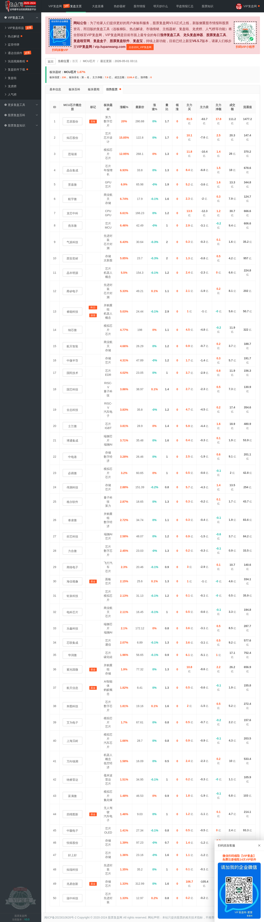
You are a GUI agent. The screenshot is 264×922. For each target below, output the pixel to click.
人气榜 (10, 94)
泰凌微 (72, 520)
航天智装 (72, 346)
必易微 (72, 473)
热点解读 (13, 36)
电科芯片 (72, 612)
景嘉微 (72, 184)
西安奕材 (72, 258)
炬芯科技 (72, 536)
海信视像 (72, 581)
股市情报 (139, 6)
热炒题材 (119, 6)
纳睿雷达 (72, 779)
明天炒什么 (160, 6)
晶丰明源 (72, 273)
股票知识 (207, 6)
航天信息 (72, 688)
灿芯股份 (72, 137)
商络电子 (72, 567)
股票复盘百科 (21, 115)
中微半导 (72, 360)
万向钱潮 (72, 761)
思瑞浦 (72, 154)
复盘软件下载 (16, 69)
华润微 (72, 655)
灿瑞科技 (72, 869)
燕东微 (72, 225)
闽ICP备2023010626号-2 (60, 917)
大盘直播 (98, 6)
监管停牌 (11, 44)
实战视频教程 (16, 61)
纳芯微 (72, 330)
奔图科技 (72, 706)
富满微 (72, 796)
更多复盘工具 (21, 105)
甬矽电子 (72, 291)
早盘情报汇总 (184, 6)
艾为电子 (72, 722)
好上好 (72, 855)
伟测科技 (72, 487)
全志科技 (72, 409)
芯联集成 (72, 642)
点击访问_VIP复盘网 (140, 47)
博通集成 (72, 440)
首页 (75, 61)
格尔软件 (72, 501)
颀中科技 (72, 898)
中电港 (72, 457)
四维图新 (72, 814)
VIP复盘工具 (21, 17)
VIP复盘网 (57, 6)
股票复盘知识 (21, 125)
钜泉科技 (72, 596)
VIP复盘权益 (18, 28)
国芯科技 (72, 389)
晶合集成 (72, 170)
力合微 (72, 551)
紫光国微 (72, 669)
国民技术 (72, 373)
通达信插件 (17, 53)
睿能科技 (72, 311)
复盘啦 (10, 78)
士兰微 (72, 426)
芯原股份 (72, 121)
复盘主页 (76, 6)
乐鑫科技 (72, 628)
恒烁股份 (72, 842)
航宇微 (72, 199)
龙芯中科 (72, 213)
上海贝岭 (72, 741)
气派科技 (72, 242)
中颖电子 (72, 830)
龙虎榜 (10, 86)
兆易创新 (72, 883)
